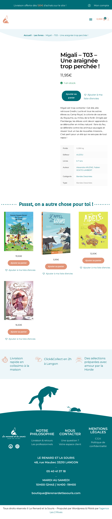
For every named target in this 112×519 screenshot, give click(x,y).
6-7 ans (79, 161)
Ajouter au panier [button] (19, 263)
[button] (90, 19)
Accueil (28, 35)
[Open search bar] (107, 19)
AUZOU (79, 155)
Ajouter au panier (71, 95)
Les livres (38, 35)
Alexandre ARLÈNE (84, 167)
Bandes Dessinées (84, 176)
